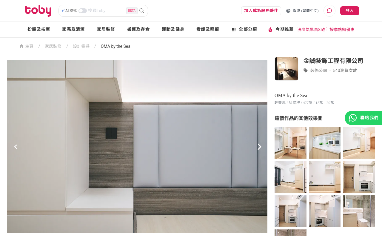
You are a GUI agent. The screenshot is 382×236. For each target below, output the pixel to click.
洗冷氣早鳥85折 (312, 29)
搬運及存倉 (138, 29)
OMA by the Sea (115, 46)
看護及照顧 (207, 29)
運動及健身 (173, 29)
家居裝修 (106, 29)
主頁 (26, 46)
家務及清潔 (73, 29)
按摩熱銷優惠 (342, 29)
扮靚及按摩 (38, 29)
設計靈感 (81, 46)
